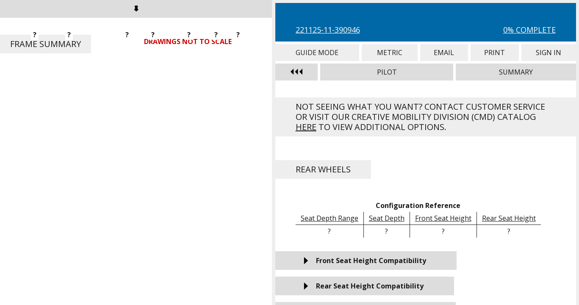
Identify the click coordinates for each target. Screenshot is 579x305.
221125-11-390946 (328, 30)
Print (495, 52)
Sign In (548, 52)
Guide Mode (317, 52)
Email (444, 52)
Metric (390, 52)
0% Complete (529, 30)
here (306, 127)
